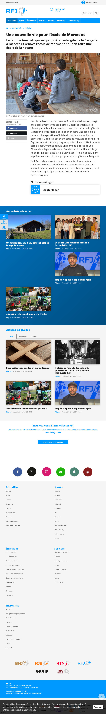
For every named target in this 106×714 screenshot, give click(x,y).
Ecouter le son (45, 189)
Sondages (9, 591)
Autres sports (59, 534)
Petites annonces (61, 569)
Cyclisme (58, 508)
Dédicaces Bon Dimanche (15, 569)
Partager (12, 128)
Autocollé (9, 586)
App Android (87, 471)
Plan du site (34, 687)
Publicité (9, 622)
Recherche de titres (13, 561)
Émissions (31, 20)
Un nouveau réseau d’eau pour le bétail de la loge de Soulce (27, 244)
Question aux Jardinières (14, 578)
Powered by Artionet (13, 693)
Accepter (98, 707)
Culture (8, 508)
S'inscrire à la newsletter (53, 442)
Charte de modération (13, 639)
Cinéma (57, 556)
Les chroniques (11, 556)
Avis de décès (59, 582)
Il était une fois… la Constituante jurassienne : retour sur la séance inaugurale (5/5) (72, 370)
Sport (21, 20)
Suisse (8, 495)
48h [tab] (11, 336)
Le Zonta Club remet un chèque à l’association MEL (72, 244)
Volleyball (58, 504)
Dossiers (9, 517)
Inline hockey (59, 529)
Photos (42, 20)
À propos (9, 609)
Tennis (57, 521)
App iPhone (74, 471)
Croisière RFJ (73, 20)
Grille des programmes (14, 565)
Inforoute (58, 574)
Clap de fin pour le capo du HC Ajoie (73, 279)
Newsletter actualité (13, 525)
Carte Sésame (10, 618)
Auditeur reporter (12, 521)
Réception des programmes (15, 613)
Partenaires (10, 631)
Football (57, 491)
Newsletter (9, 648)
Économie (9, 504)
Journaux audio (11, 512)
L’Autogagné (10, 582)
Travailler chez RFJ (12, 626)
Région (28, 28)
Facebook (17, 471)
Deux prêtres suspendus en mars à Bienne (27, 368)
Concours (9, 595)
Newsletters (60, 471)
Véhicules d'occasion (62, 552)
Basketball (58, 500)
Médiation (9, 635)
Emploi (57, 578)
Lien (11, 138)
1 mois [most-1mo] (34, 336)
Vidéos (51, 20)
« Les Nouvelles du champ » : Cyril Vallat (27, 314)
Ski (56, 512)
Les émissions (10, 552)
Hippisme (58, 517)
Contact (8, 643)
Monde (8, 500)
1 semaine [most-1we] (23, 336)
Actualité (12, 20)
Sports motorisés (60, 525)
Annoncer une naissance (14, 574)
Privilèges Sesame (61, 561)
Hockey (57, 495)
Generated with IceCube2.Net (31, 693)
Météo (57, 565)
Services (61, 20)
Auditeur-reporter (89, 2)
